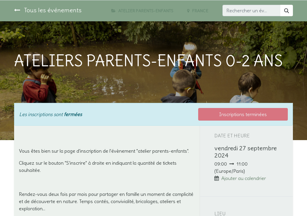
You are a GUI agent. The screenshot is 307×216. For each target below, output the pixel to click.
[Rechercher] (286, 10)
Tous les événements (48, 10)
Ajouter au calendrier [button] (243, 178)
